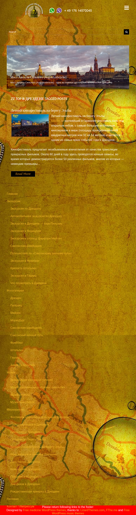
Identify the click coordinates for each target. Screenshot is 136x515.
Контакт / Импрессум (20, 506)
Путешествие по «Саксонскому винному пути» (40, 253)
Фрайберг (16, 342)
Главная (12, 193)
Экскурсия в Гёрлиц (23, 275)
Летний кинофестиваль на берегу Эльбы (41, 110)
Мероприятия (15, 409)
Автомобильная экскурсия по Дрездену (36, 216)
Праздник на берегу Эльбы (28, 439)
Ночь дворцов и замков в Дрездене (33, 454)
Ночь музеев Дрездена (25, 469)
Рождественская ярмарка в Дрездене (35, 491)
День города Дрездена (25, 461)
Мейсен (15, 312)
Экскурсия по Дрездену (25, 208)
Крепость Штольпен (23, 268)
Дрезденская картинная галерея (31, 379)
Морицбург (17, 320)
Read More (23, 174)
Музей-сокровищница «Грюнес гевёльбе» (37, 387)
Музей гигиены (20, 394)
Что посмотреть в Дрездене (28, 283)
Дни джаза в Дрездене (25, 484)
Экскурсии (13, 201)
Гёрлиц (15, 357)
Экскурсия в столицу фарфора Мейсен (36, 238)
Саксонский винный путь (26, 335)
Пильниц (16, 305)
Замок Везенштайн (22, 364)
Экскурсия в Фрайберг (24, 260)
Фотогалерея (15, 290)
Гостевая (12, 498)
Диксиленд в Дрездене (25, 431)
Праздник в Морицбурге (26, 476)
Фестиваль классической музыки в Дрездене (39, 417)
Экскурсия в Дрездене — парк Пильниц (36, 223)
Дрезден (15, 298)
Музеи (11, 372)
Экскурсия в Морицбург (25, 231)
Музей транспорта (22, 402)
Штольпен (16, 350)
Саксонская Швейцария (25, 245)
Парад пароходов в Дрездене (29, 424)
